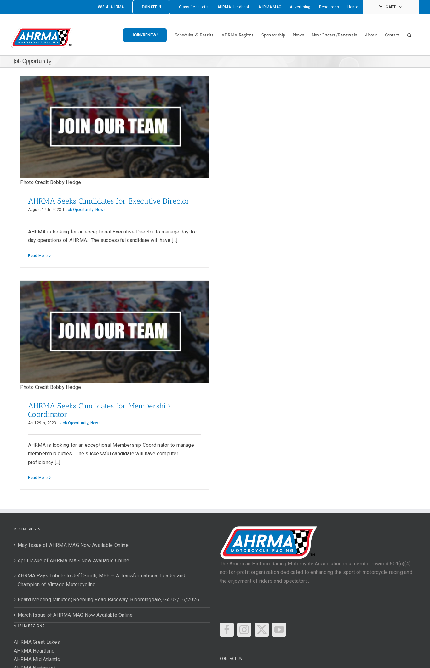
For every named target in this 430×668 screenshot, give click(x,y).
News (100, 209)
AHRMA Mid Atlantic (37, 659)
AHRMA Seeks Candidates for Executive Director (109, 200)
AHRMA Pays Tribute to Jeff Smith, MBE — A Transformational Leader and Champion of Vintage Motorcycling (102, 580)
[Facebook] (227, 630)
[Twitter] (262, 630)
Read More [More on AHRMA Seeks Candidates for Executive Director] (38, 256)
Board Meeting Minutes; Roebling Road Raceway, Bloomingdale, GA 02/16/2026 (108, 600)
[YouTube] (279, 630)
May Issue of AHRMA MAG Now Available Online (73, 545)
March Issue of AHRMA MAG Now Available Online (75, 615)
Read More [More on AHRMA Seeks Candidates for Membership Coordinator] (38, 477)
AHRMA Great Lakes (37, 642)
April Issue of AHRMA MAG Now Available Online (73, 561)
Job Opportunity (80, 209)
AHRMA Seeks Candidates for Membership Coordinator (99, 410)
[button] (409, 34)
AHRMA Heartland (34, 651)
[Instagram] (244, 630)
